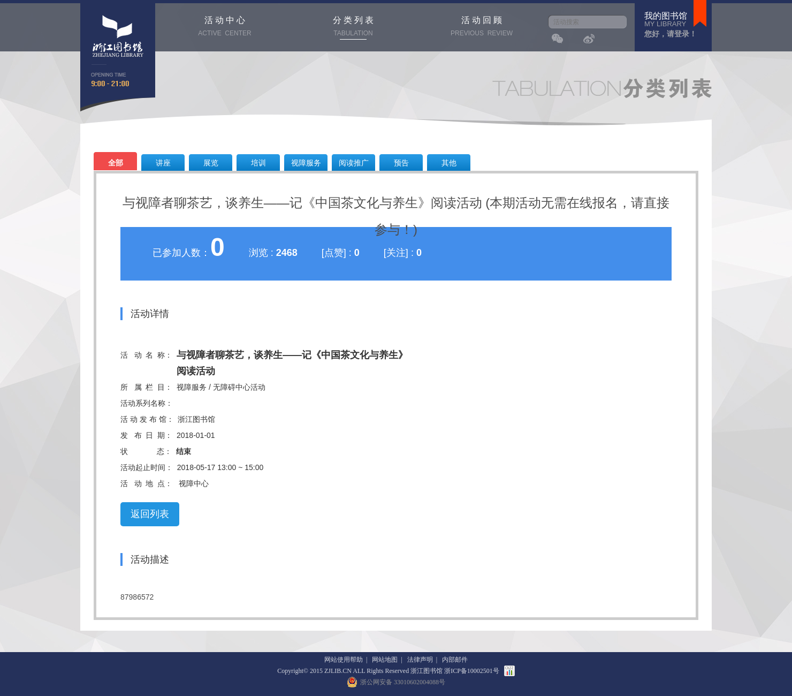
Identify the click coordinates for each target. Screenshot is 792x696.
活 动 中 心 (225, 28)
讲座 (163, 162)
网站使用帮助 (343, 659)
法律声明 (420, 659)
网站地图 (385, 659)
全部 (115, 162)
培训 (258, 162)
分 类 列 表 (353, 28)
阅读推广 (354, 162)
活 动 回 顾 (481, 28)
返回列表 (150, 514)
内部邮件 (455, 659)
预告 (401, 162)
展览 (210, 162)
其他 (448, 162)
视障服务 (306, 162)
